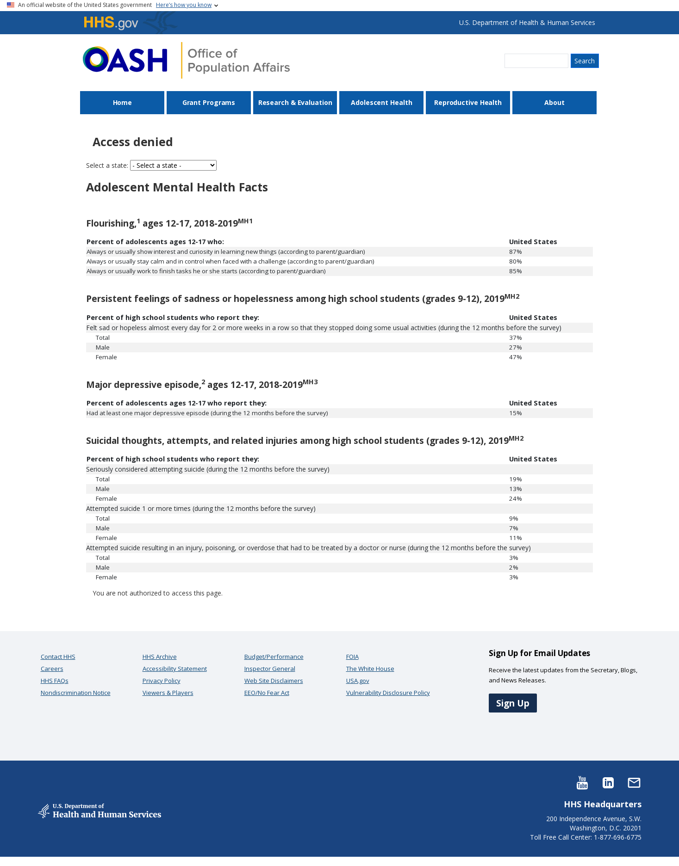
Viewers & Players (168, 692)
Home (122, 102)
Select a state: (107, 165)
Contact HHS (58, 656)
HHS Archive (160, 656)
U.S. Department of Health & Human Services (527, 22)
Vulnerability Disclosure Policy (388, 692)
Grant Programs (209, 102)
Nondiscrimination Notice (76, 692)
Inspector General (269, 668)
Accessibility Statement (175, 668)
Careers (52, 668)
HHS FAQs (55, 680)
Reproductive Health (468, 102)
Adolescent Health (381, 102)
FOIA (352, 656)
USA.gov (357, 680)
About (554, 102)
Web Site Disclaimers (273, 680)
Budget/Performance (274, 656)
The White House (370, 668)
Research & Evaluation (295, 102)
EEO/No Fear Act (266, 692)
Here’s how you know (184, 5)
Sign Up (512, 703)
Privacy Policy (162, 680)
